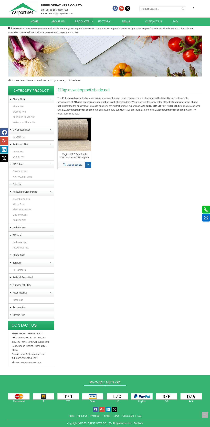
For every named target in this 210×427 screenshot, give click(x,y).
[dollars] (43, 396)
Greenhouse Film (21, 199)
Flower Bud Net (21, 247)
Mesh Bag (18, 300)
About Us (82, 416)
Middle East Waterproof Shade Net (112, 28)
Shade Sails (19, 255)
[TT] (68, 396)
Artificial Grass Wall (23, 277)
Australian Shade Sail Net (21, 32)
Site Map (138, 423)
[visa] (92, 396)
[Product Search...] (160, 9)
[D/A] (191, 396)
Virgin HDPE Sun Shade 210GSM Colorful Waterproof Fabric (74, 156)
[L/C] (117, 396)
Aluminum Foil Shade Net (50, 28)
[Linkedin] (4, 149)
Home (71, 416)
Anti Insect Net (42, 32)
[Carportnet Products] (105, 56)
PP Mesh (17, 235)
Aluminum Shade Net (23, 117)
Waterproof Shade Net (24, 122)
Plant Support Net (22, 209)
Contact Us (128, 416)
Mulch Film (18, 204)
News (116, 416)
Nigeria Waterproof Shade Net (178, 28)
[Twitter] (127, 8)
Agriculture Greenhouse (25, 191)
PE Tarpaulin (19, 270)
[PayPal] (142, 396)
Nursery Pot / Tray (22, 285)
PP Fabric (18, 164)
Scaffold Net (19, 137)
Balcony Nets (19, 111)
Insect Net (18, 151)
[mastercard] (19, 396)
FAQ (139, 416)
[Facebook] (115, 8)
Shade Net (31, 28)
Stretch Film (19, 315)
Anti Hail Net (19, 220)
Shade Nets (19, 99)
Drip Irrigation (20, 214)
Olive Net (17, 184)
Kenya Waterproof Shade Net (79, 28)
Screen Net (18, 156)
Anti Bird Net (71, 32)
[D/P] (166, 396)
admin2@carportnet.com (60, 13)
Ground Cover (58, 32)
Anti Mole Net (20, 242)
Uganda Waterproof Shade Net (146, 28)
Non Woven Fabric (22, 176)
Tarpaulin (17, 262)
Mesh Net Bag (20, 292)
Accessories (19, 307)
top (205, 415)
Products (94, 416)
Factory (106, 416)
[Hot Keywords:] (183, 9)
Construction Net (21, 129)
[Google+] (121, 8)
